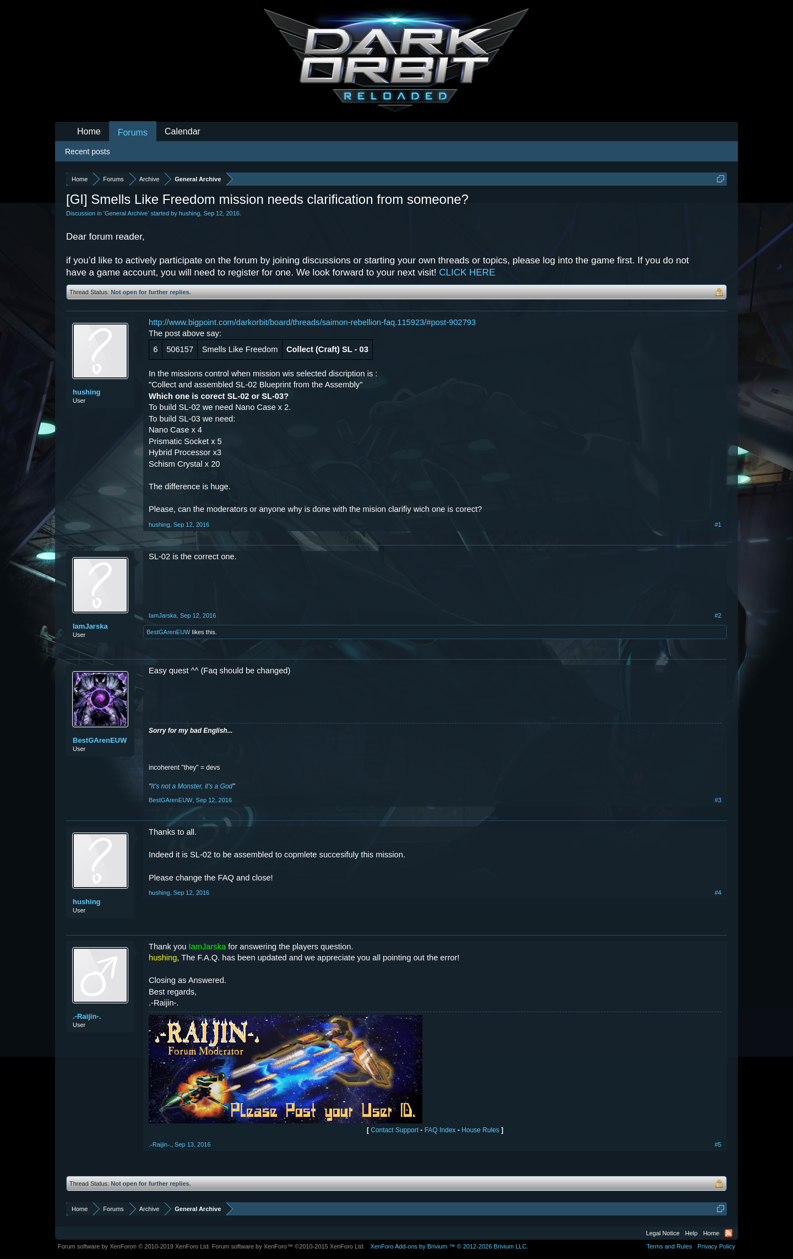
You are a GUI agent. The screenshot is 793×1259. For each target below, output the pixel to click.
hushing (189, 213)
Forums (133, 132)
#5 (718, 1144)
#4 (718, 892)
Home (89, 131)
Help (691, 1233)
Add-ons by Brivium (449, 1246)
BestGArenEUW (168, 632)
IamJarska (90, 626)
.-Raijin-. (87, 1016)
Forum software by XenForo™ (288, 1246)
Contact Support (395, 1130)
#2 (718, 615)
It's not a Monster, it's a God (191, 786)
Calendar (182, 131)
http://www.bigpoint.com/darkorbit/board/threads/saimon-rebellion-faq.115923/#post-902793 (312, 322)
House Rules (480, 1130)
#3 (718, 800)
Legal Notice (663, 1233)
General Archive (126, 213)
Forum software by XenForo (134, 1246)
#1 (718, 524)
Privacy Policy (716, 1246)
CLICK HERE (467, 272)
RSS (728, 1233)
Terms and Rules (669, 1246)
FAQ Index (440, 1130)
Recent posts (87, 151)
